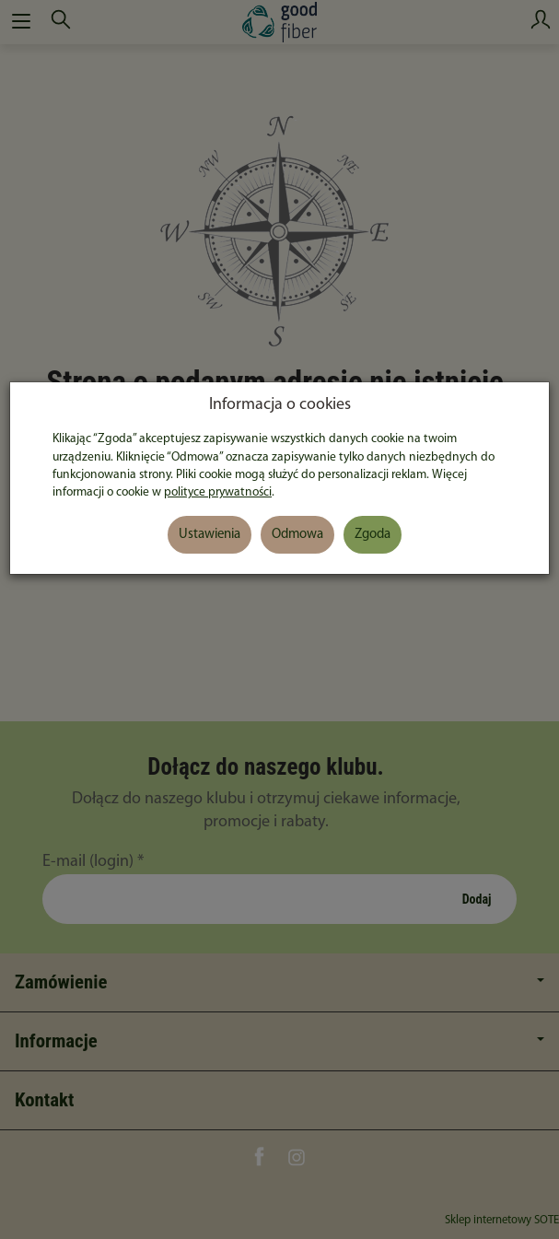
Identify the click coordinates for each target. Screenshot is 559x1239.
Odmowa (297, 535)
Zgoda (372, 535)
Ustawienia (209, 535)
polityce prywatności (218, 492)
